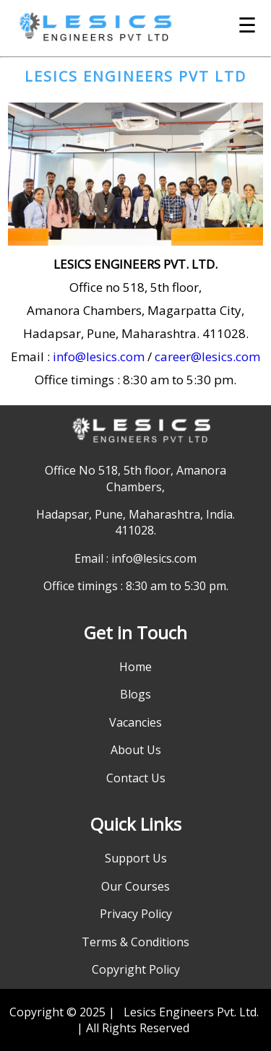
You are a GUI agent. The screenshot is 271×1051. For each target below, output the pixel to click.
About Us (136, 750)
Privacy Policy (136, 914)
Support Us (136, 858)
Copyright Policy (136, 969)
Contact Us (135, 778)
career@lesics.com (207, 356)
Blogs (135, 694)
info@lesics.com (99, 356)
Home (135, 667)
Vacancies (135, 722)
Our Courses (135, 886)
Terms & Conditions (135, 942)
